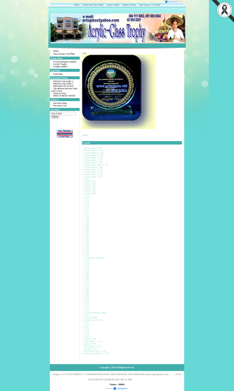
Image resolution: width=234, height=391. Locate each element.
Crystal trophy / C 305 (93, 160)
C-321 (86, 315)
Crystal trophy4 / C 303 (94, 155)
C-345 (86, 282)
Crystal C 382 (90, 189)
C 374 (86, 200)
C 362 (86, 236)
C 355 (86, 253)
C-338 (86, 298)
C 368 (86, 222)
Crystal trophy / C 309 (93, 169)
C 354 (86, 255)
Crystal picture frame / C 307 (96, 165)
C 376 (86, 205)
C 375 (86, 208)
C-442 (86, 289)
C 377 (86, 198)
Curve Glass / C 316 (92, 346)
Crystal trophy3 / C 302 (94, 153)
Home (76, 5)
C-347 (86, 277)
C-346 (86, 279)
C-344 (86, 284)
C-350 (86, 270)
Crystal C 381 (90, 191)
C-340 (86, 294)
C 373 (86, 210)
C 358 (86, 246)
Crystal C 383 (90, 186)
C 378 (86, 196)
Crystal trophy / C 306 (93, 162)
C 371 (86, 215)
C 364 (86, 232)
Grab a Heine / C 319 (93, 341)
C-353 (86, 263)
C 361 (86, 239)
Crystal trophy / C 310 (93, 172)
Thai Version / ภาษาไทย (149, 5)
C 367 (86, 224)
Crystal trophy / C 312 (93, 177)
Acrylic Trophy (113, 5)
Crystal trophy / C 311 (93, 174)
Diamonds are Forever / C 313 (96, 353)
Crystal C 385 (90, 181)
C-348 (86, 275)
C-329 (86, 260)
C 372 (86, 212)
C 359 (86, 243)
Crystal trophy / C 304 (93, 157)
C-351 (86, 267)
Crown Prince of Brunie (94, 258)
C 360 (86, 241)
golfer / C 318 (90, 344)
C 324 (86, 334)
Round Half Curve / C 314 (95, 351)
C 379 (86, 203)
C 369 (86, 220)
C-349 (86, 272)
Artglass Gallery (129, 5)
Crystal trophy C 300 (92, 148)
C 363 (86, 234)
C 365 (86, 229)
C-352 (86, 265)
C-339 (86, 296)
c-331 (86, 310)
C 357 (86, 248)
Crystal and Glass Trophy (93, 5)
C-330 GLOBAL (91, 318)
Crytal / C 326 (90, 339)
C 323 (86, 337)
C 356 (86, 251)
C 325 (86, 332)
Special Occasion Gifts (93, 320)
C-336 (86, 303)
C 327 (86, 327)
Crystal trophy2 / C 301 (94, 150)
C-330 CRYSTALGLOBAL (95, 313)
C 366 (86, 227)
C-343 (86, 286)
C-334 (86, 308)
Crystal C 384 (90, 184)
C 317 (86, 322)
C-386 (86, 179)
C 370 (86, 217)
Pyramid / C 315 (91, 349)
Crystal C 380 (90, 193)
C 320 (86, 329)
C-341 (86, 291)
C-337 (86, 301)
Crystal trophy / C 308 (93, 167)
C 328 (86, 325)
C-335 (86, 306)
